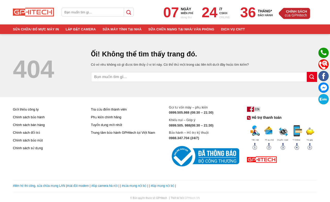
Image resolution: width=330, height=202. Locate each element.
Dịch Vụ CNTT (233, 29)
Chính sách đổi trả (26, 132)
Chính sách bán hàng (29, 125)
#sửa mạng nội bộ (134, 186)
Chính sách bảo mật (28, 140)
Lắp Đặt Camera (81, 29)
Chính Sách (296, 11)
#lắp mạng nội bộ (162, 186)
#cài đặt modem (78, 186)
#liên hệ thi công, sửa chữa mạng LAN (39, 186)
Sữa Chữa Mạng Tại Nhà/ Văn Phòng (181, 29)
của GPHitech (296, 15)
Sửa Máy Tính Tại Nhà (122, 29)
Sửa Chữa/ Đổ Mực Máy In (36, 29)
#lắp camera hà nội (104, 186)
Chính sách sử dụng (28, 148)
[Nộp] (312, 77)
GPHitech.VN (192, 198)
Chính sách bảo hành (29, 117)
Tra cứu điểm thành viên (109, 109)
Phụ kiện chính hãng (106, 117)
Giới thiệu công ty (26, 109)
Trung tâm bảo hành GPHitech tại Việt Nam (123, 132)
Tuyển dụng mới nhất (106, 125)
